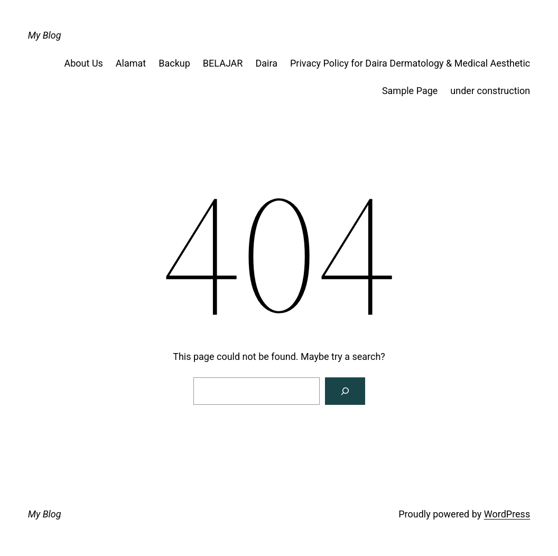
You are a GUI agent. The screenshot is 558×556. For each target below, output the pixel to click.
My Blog (44, 35)
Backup (174, 63)
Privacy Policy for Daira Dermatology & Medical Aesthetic (410, 63)
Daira (266, 63)
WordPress (507, 514)
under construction (490, 90)
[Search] (345, 391)
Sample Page (410, 90)
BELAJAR (223, 63)
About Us (83, 63)
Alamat (131, 63)
